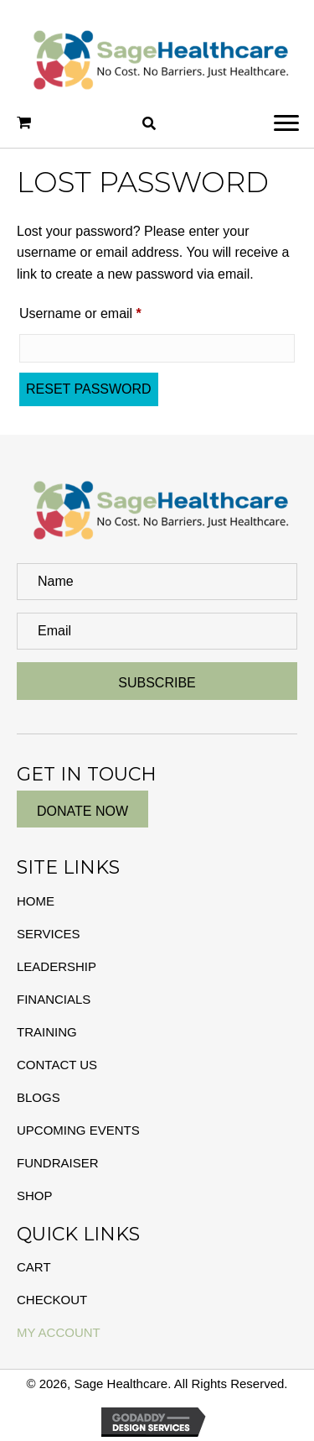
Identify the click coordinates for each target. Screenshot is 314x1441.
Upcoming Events (78, 1130)
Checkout (52, 1299)
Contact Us (57, 1064)
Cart (34, 1267)
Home (35, 901)
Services (48, 934)
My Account (58, 1332)
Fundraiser (58, 1163)
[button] (286, 123)
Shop (35, 1195)
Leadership (56, 966)
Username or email (107, 310)
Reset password (89, 389)
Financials (53, 999)
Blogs (38, 1097)
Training (47, 1032)
